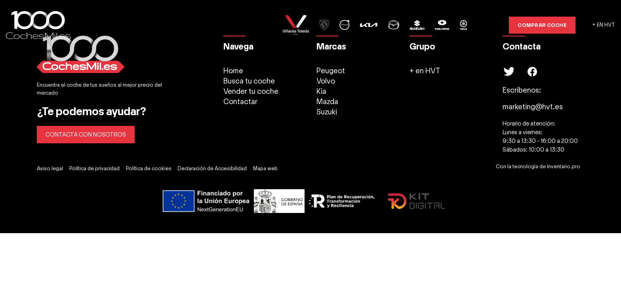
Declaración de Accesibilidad (212, 168)
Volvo (325, 81)
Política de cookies (148, 168)
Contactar (240, 101)
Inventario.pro (563, 166)
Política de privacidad (94, 168)
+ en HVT (425, 70)
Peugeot (330, 70)
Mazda (327, 101)
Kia (321, 91)
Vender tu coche (250, 91)
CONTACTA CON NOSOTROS (86, 134)
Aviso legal (50, 168)
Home (233, 70)
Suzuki (326, 112)
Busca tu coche (249, 81)
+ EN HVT (603, 25)
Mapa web (265, 168)
